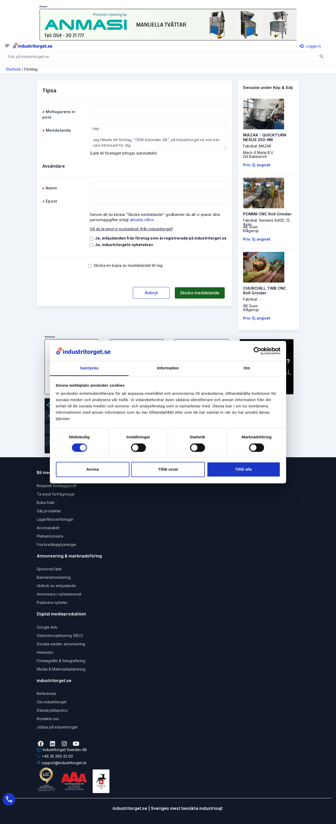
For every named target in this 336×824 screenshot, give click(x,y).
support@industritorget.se (62, 763)
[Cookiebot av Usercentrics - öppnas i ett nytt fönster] (257, 351)
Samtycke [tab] (89, 368)
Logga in (310, 46)
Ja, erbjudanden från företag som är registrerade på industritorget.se (161, 238)
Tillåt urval (168, 469)
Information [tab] (168, 368)
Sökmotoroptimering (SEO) (60, 635)
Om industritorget (51, 702)
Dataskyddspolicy (52, 710)
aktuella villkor (142, 219)
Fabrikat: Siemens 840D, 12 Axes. (266, 222)
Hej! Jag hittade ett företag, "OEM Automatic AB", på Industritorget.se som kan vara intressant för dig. (158, 137)
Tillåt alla (243, 469)
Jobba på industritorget (57, 727)
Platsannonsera (50, 536)
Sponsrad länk (49, 569)
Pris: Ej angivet (256, 165)
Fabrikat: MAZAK (257, 146)
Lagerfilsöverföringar (55, 519)
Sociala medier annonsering (61, 644)
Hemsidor (45, 652)
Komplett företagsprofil (56, 485)
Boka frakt (46, 502)
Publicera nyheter (52, 602)
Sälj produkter (49, 511)
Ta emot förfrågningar (56, 494)
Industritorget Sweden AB (62, 749)
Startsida (13, 69)
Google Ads (47, 627)
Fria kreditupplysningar (56, 544)
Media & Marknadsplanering (61, 669)
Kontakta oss (48, 718)
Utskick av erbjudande (56, 585)
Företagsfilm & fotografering (61, 660)
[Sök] (322, 56)
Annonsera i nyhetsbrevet (59, 594)
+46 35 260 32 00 (55, 756)
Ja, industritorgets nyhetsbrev (124, 244)
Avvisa (92, 469)
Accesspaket (48, 527)
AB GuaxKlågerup (251, 229)
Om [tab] (246, 368)
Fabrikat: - (251, 299)
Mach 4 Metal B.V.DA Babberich (258, 154)
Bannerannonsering (54, 577)
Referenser (46, 693)
